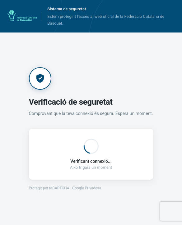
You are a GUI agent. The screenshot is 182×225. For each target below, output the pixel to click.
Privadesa (93, 188)
